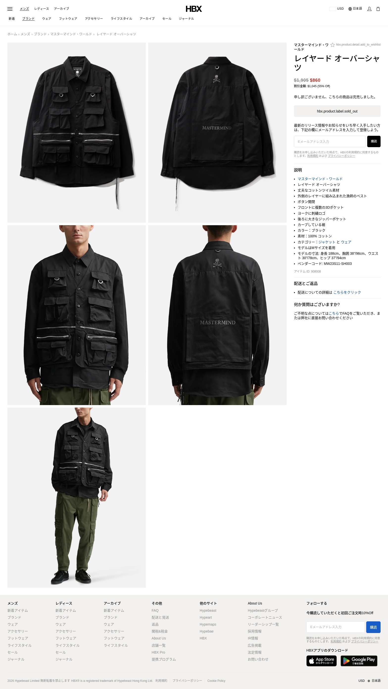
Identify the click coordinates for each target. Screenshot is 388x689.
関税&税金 (160, 631)
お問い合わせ (258, 659)
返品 (155, 624)
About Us (159, 638)
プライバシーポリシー (341, 155)
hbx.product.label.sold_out (337, 111)
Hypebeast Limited (27, 681)
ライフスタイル (19, 645)
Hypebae (207, 631)
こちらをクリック (347, 292)
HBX (203, 638)
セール (12, 652)
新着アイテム (17, 610)
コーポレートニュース (265, 617)
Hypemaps (208, 624)
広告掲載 (255, 645)
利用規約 (312, 155)
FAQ (155, 610)
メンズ (24, 8)
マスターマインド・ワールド (71, 34)
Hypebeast (208, 610)
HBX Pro (158, 652)
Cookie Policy (216, 681)
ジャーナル (15, 659)
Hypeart (206, 617)
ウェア (346, 242)
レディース (41, 8)
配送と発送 (160, 617)
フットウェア (17, 638)
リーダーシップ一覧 (263, 624)
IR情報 (253, 638)
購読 (374, 141)
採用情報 (255, 631)
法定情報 (255, 652)
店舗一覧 (159, 645)
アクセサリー (17, 631)
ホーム (12, 34)
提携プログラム (164, 659)
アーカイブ (61, 8)
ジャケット (327, 242)
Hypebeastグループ (263, 610)
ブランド (40, 34)
